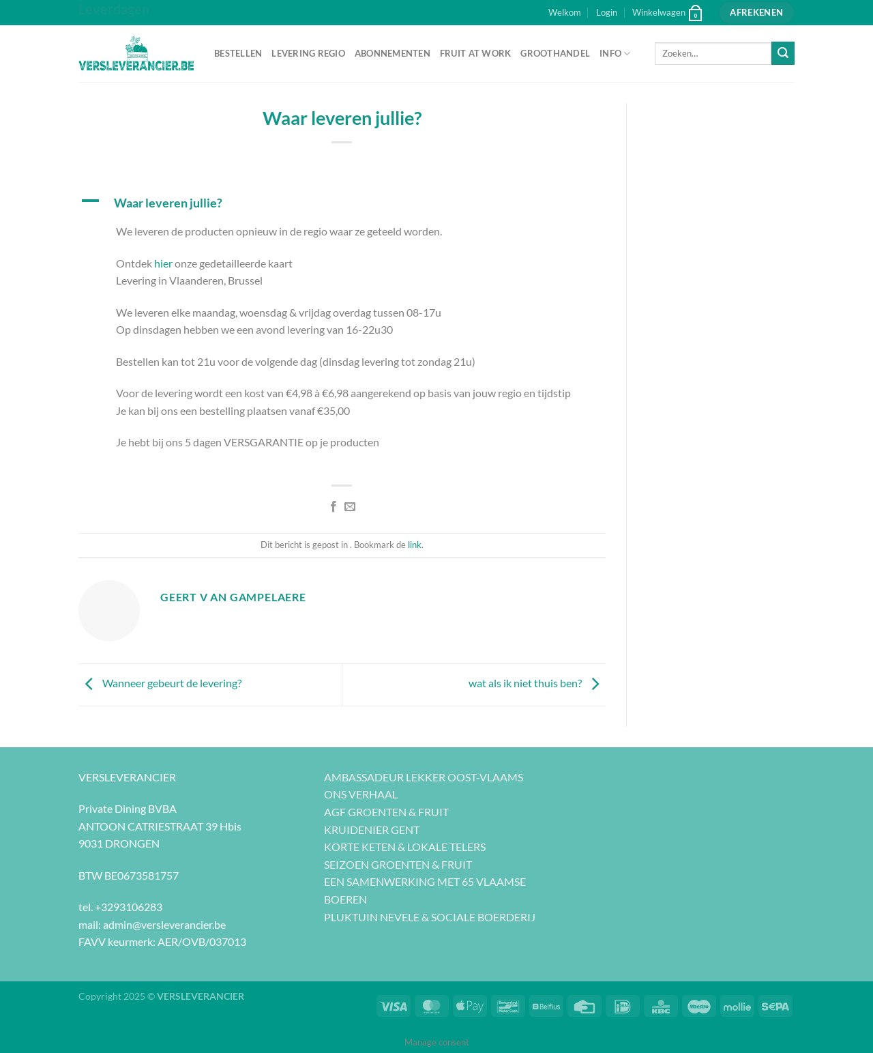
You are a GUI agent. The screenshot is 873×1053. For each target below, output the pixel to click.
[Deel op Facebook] (333, 507)
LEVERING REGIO (308, 53)
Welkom (564, 12)
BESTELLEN (238, 53)
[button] (342, 203)
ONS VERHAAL (361, 794)
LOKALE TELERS (446, 846)
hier (163, 263)
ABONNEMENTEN (392, 53)
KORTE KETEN (360, 846)
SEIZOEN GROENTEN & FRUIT (398, 864)
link (414, 544)
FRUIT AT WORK (475, 53)
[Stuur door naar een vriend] (349, 507)
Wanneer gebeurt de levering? (159, 683)
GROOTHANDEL (555, 53)
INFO (615, 53)
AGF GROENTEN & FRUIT (386, 811)
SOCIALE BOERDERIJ (483, 916)
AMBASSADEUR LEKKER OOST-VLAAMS (423, 776)
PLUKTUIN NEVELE (371, 916)
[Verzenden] (783, 53)
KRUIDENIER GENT (371, 829)
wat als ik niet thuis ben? (537, 683)
